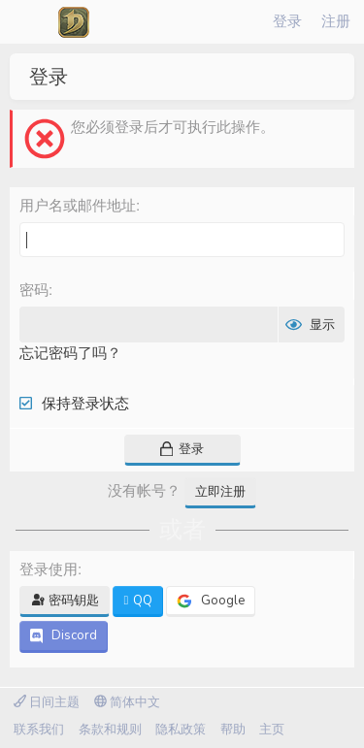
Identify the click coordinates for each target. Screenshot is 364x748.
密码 (34, 289)
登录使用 (48, 569)
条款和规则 (110, 729)
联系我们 (39, 729)
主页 (271, 729)
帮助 (233, 729)
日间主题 (47, 702)
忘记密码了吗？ (70, 353)
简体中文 (127, 702)
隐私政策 (180, 729)
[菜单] (28, 22)
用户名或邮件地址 (77, 205)
